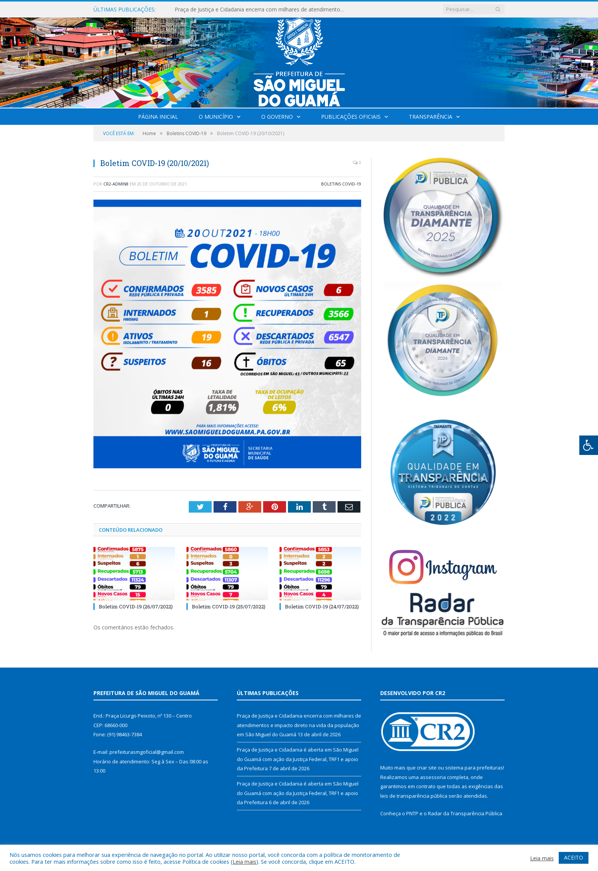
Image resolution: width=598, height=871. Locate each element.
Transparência (430, 116)
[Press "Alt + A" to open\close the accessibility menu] (588, 445)
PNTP (412, 813)
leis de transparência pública (413, 795)
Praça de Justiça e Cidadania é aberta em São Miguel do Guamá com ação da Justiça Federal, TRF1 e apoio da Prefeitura (297, 759)
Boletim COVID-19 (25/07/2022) (228, 606)
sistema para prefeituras (474, 767)
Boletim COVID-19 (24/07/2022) (322, 606)
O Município (216, 116)
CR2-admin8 (116, 184)
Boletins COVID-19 (341, 184)
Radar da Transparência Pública (465, 813)
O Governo (277, 116)
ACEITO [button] (573, 857)
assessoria (433, 777)
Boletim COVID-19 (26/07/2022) (136, 606)
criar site (427, 767)
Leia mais (244, 861)
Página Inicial (158, 116)
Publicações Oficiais (351, 116)
